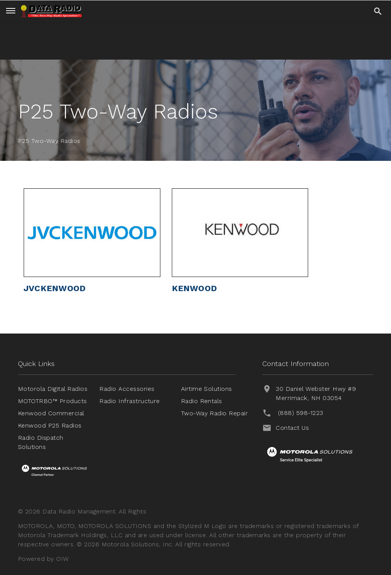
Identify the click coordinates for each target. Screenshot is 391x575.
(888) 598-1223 (300, 412)
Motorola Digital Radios (52, 388)
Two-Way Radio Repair (214, 413)
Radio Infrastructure (129, 401)
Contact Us (292, 427)
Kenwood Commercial (51, 413)
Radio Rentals (201, 401)
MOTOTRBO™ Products (52, 401)
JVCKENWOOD (55, 288)
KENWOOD (194, 288)
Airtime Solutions (206, 388)
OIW (62, 558)
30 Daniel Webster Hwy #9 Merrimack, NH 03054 (316, 393)
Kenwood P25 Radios (50, 425)
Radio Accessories (126, 388)
